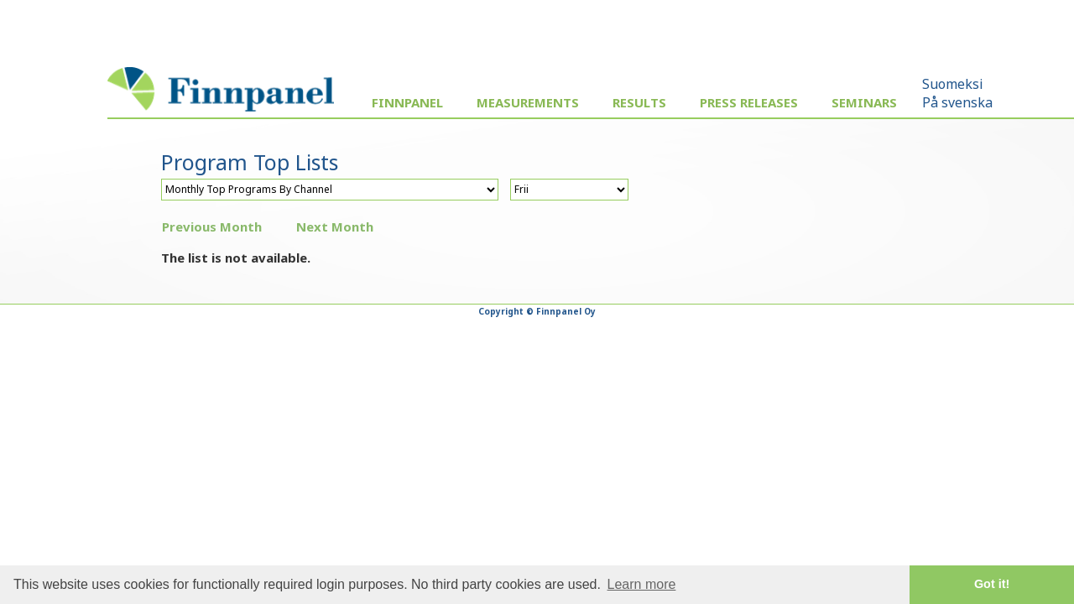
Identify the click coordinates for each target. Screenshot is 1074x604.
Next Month (334, 226)
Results (639, 102)
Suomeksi (952, 84)
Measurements (528, 102)
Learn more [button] (641, 584)
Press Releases (749, 102)
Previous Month (212, 226)
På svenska (957, 102)
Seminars (864, 102)
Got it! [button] (991, 584)
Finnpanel (407, 102)
